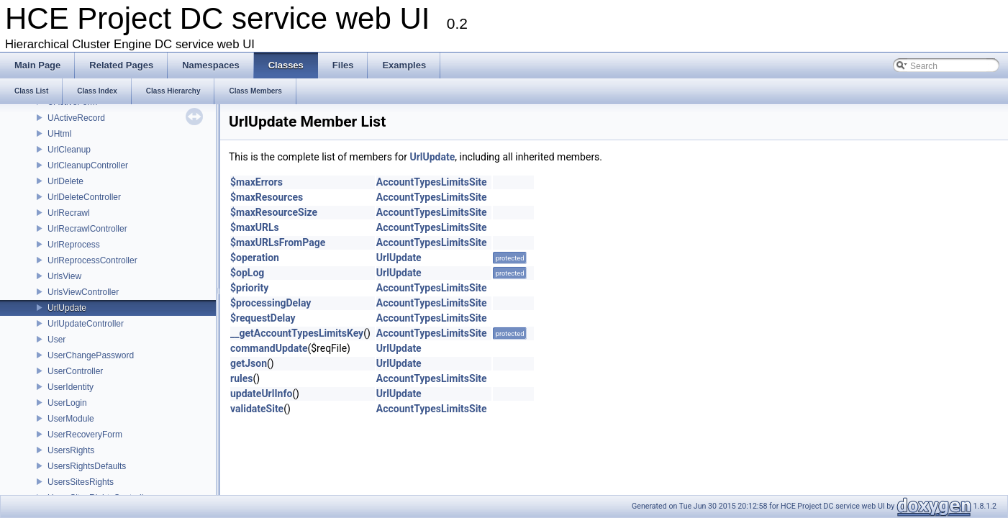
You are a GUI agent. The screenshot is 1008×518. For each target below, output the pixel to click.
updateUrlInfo (261, 393)
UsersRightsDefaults (86, 466)
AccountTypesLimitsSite (431, 182)
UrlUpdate (66, 308)
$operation (254, 257)
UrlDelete (65, 181)
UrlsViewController (83, 292)
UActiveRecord (76, 118)
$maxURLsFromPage (277, 242)
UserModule (70, 419)
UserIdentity (70, 387)
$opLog (247, 272)
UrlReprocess (73, 245)
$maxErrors (256, 182)
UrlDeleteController (84, 197)
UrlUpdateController (85, 324)
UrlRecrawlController (87, 229)
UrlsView (64, 276)
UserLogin (67, 403)
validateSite (256, 408)
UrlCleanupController (87, 165)
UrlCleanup (69, 150)
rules (241, 378)
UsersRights (70, 450)
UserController (75, 371)
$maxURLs (254, 227)
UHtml (59, 134)
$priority (249, 288)
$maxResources (266, 197)
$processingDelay (270, 303)
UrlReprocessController (92, 260)
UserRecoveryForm (84, 435)
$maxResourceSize (273, 212)
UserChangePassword (90, 355)
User (56, 340)
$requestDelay (263, 318)
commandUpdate (268, 348)
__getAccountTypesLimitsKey (296, 333)
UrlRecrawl (68, 213)
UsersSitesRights (80, 482)
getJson (248, 363)
